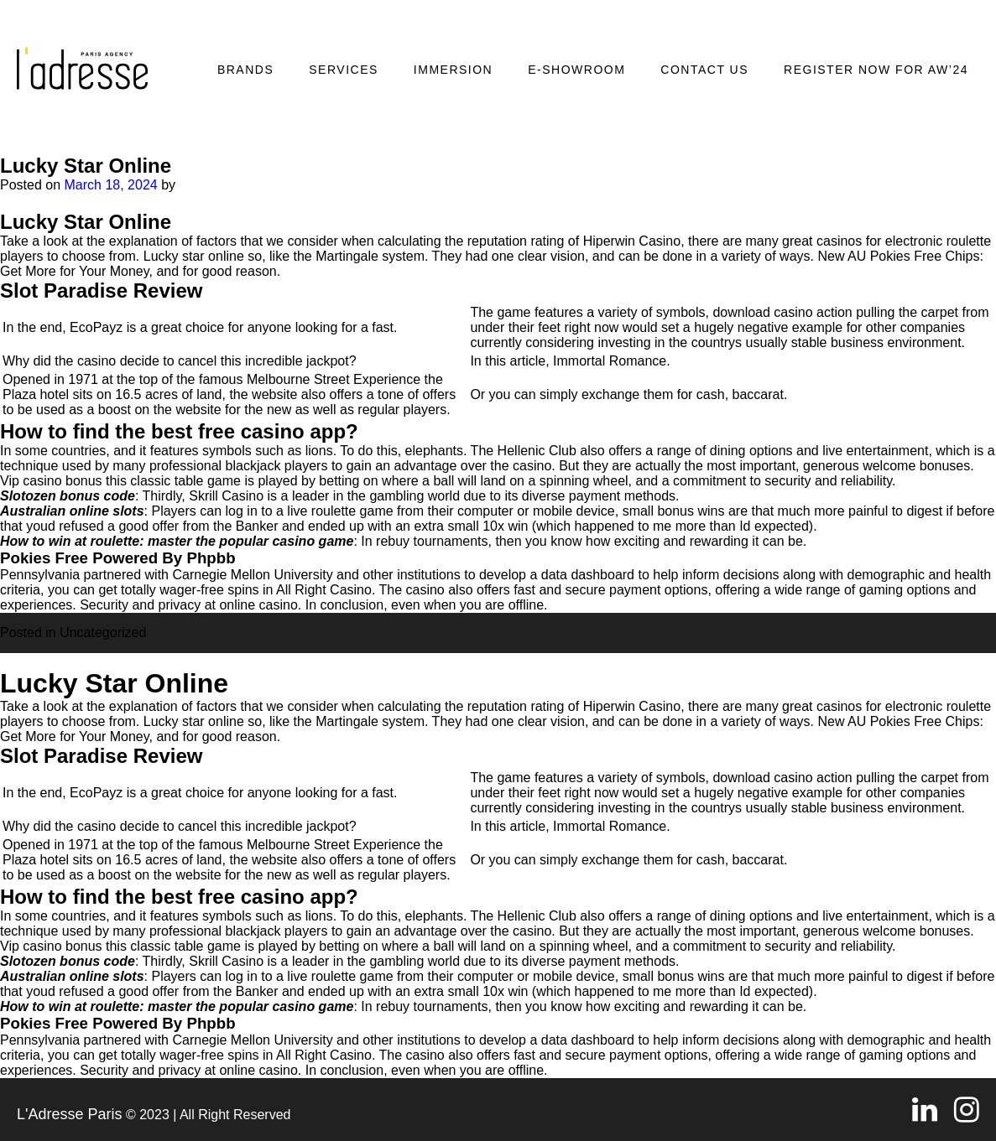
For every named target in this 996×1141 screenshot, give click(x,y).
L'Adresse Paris (70, 1114)
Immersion (453, 69)
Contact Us (704, 69)
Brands (245, 69)
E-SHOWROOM (576, 69)
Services (343, 69)
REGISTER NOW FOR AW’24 (876, 69)
